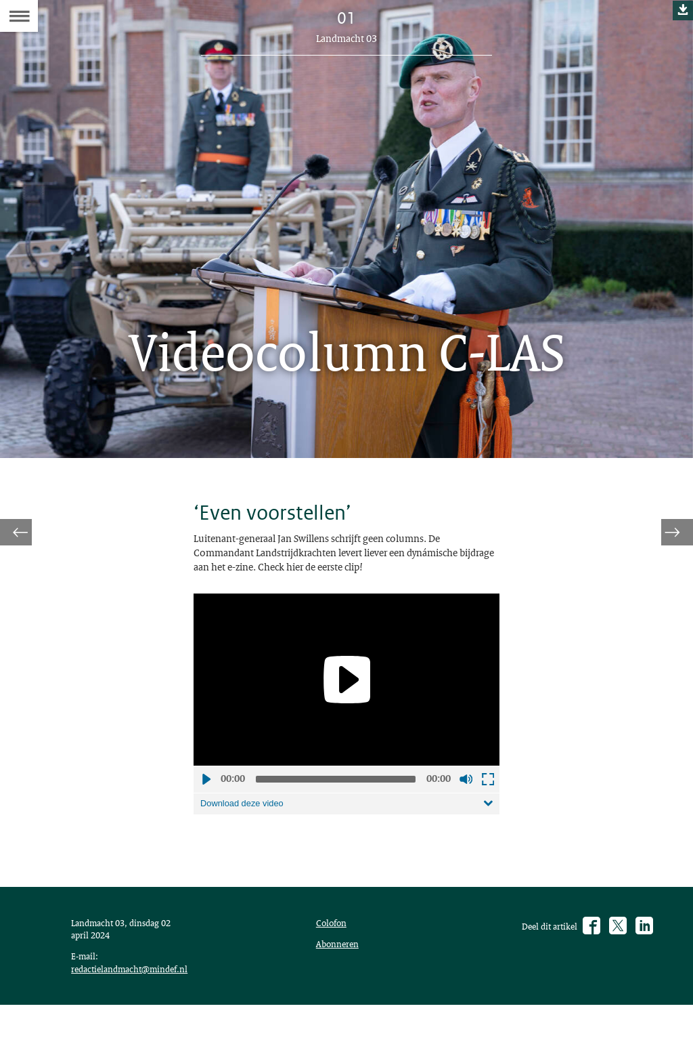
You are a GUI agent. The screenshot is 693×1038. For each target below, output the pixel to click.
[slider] (336, 791)
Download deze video (247, 816)
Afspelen (206, 791)
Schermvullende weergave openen (487, 791)
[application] (346, 692)
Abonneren (340, 969)
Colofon (334, 946)
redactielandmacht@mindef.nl (136, 997)
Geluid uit (465, 791)
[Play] (346, 691)
